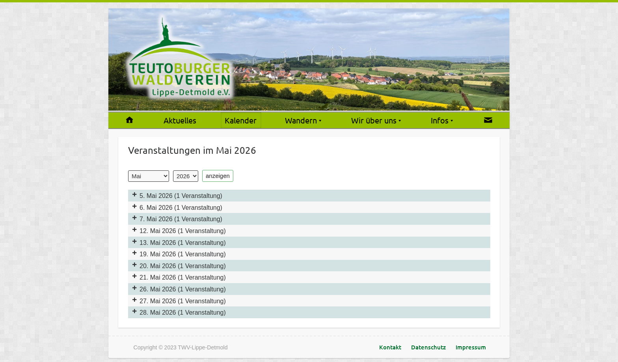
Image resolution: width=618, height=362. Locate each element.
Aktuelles (180, 120)
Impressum (471, 347)
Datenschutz (428, 347)
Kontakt (390, 347)
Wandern (301, 120)
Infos (440, 120)
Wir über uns (373, 120)
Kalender (241, 120)
